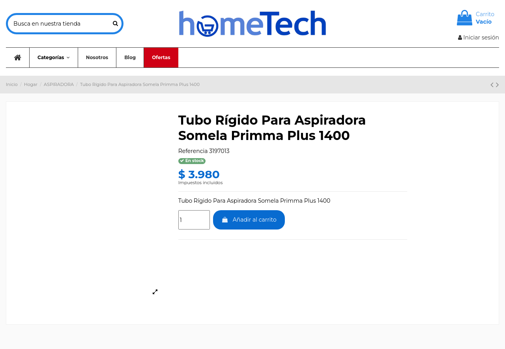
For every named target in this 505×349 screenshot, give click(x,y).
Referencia (193, 151)
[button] (53, 57)
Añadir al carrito (249, 219)
